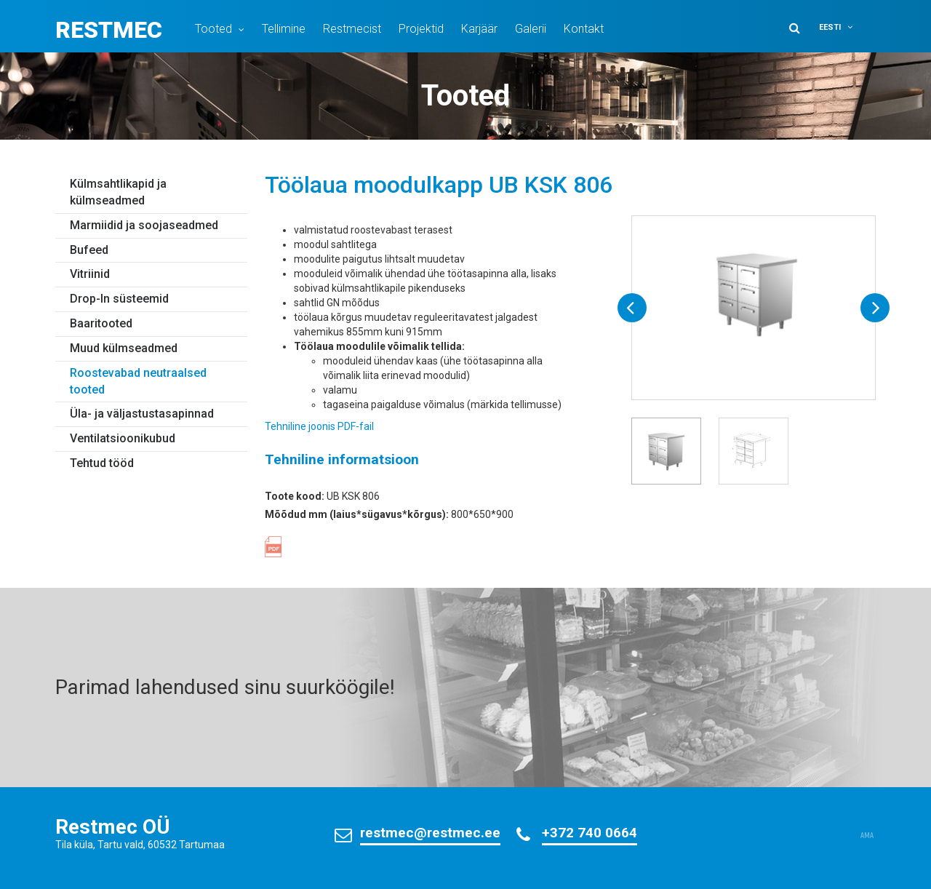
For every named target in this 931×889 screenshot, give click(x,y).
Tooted (213, 29)
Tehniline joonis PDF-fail (319, 426)
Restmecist (352, 29)
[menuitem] (845, 27)
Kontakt (584, 29)
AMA (867, 836)
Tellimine (283, 29)
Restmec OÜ (112, 827)
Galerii (530, 29)
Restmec (108, 30)
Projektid (421, 29)
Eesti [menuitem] (830, 27)
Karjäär (479, 29)
